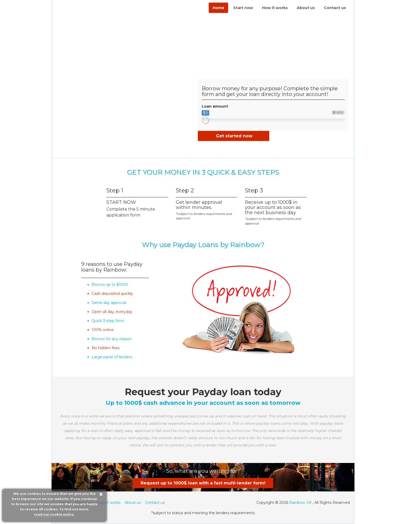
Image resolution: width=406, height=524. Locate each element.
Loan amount (215, 106)
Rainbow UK (300, 502)
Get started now (234, 135)
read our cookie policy (54, 514)
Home (218, 7)
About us (306, 7)
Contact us (335, 7)
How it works (275, 7)
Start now (243, 7)
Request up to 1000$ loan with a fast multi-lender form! (203, 483)
